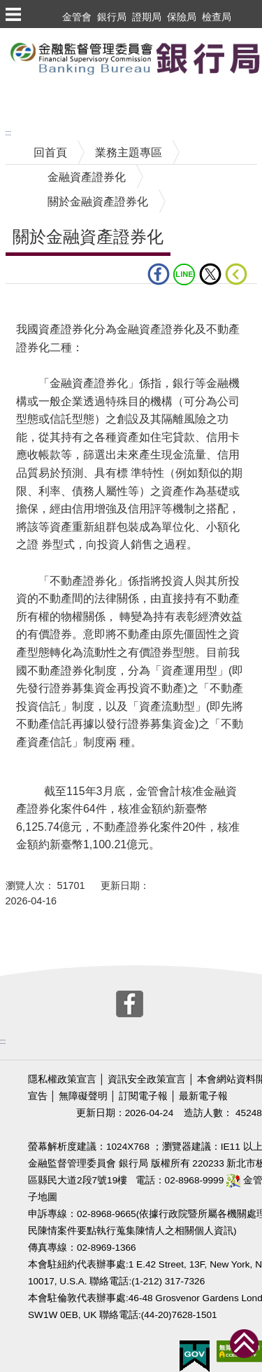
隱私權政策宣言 (62, 1079)
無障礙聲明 (83, 1096)
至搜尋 (17, 101)
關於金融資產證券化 (98, 202)
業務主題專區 (128, 152)
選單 (12, 14)
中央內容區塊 (39, 305)
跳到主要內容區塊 (44, 35)
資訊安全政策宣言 (147, 1079)
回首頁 (50, 152)
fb (158, 274)
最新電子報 (203, 1096)
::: (8, 133)
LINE (184, 274)
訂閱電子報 (143, 1096)
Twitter (210, 274)
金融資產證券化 (87, 177)
